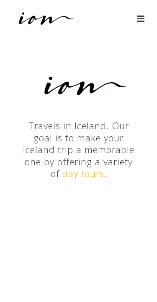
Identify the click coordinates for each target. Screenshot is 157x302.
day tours (83, 173)
